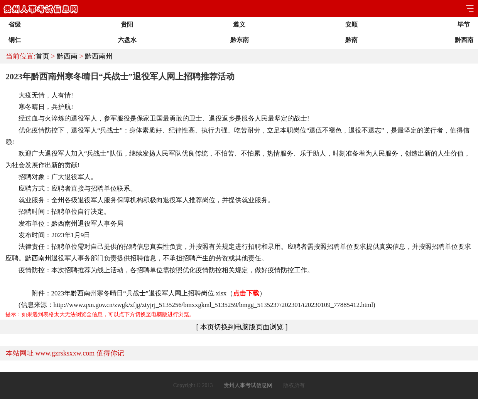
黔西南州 (99, 56)
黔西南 (67, 56)
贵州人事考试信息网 (248, 385)
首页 (42, 56)
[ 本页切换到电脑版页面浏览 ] (242, 327)
